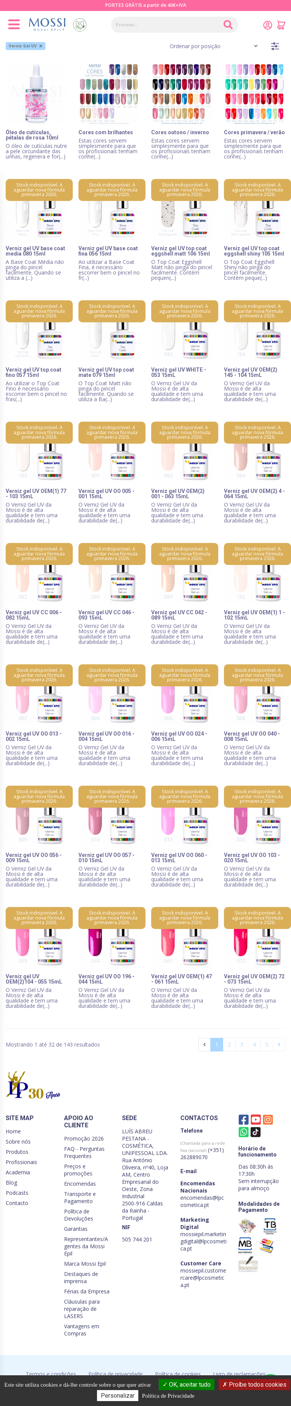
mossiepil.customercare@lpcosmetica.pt (203, 1277)
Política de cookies (178, 1374)
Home (13, 1131)
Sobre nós (18, 1141)
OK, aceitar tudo (187, 1384)
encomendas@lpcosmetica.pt (202, 1201)
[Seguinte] (279, 1044)
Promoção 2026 (84, 1138)
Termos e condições (51, 1374)
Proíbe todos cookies (254, 1384)
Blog (11, 1182)
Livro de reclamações (239, 1374)
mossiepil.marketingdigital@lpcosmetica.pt (203, 1241)
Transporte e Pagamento (80, 1197)
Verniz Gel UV (25, 46)
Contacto (17, 1203)
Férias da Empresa (87, 1291)
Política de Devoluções (78, 1215)
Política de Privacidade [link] (168, 1396)
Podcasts (17, 1192)
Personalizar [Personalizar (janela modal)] (118, 1395)
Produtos (17, 1151)
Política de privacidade (115, 1374)
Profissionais (21, 1162)
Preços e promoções (78, 1170)
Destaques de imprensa (81, 1277)
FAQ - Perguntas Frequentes (84, 1152)
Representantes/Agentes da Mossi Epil (86, 1246)
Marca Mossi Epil (85, 1263)
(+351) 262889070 (202, 1150)
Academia (18, 1172)
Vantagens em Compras (81, 1330)
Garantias (76, 1228)
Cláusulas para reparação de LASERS (82, 1309)
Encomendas (80, 1183)
